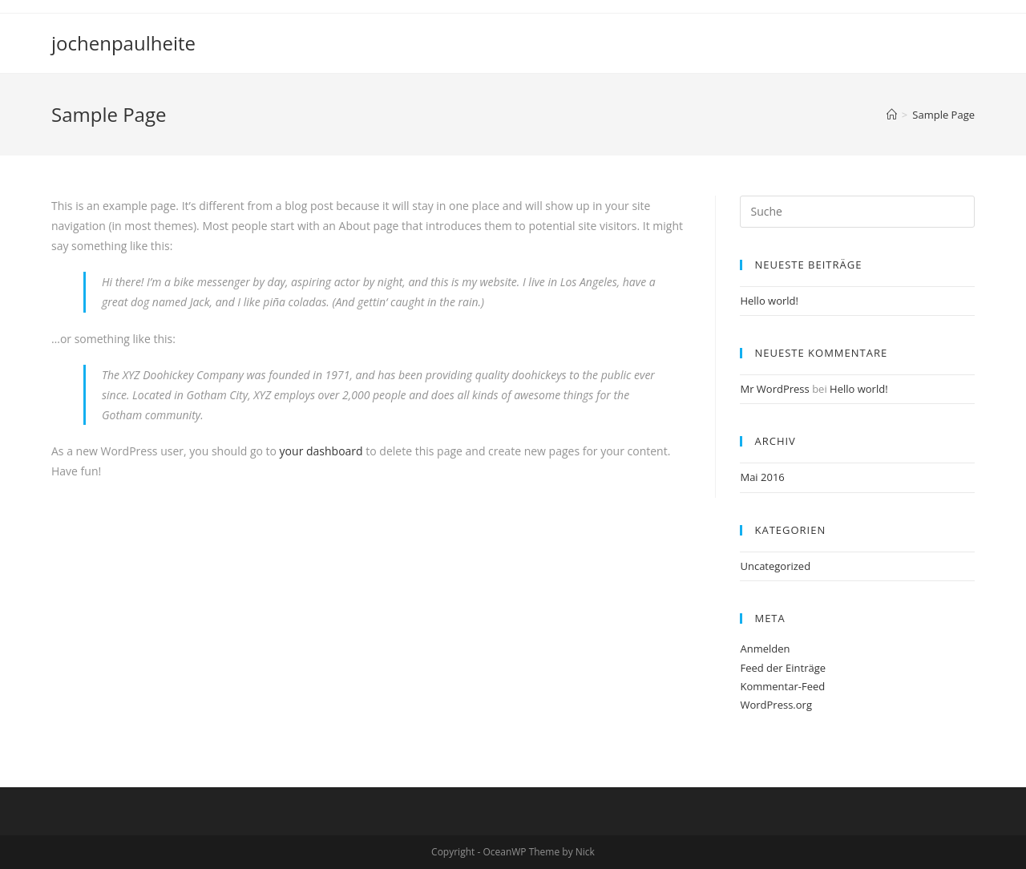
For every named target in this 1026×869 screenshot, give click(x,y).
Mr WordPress (774, 389)
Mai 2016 (762, 477)
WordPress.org (776, 704)
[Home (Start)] (892, 114)
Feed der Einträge (783, 668)
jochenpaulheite (123, 43)
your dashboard (321, 451)
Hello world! (769, 300)
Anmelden (765, 648)
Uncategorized (775, 566)
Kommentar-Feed (782, 686)
